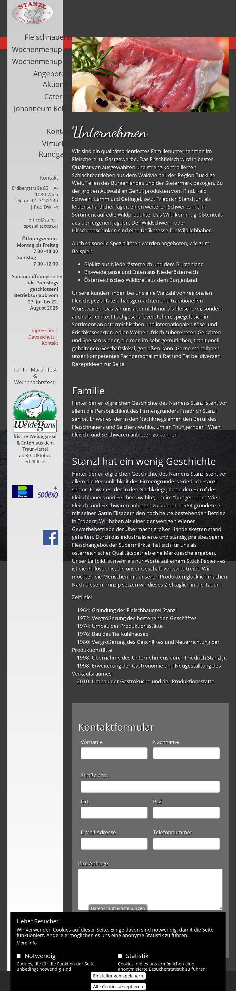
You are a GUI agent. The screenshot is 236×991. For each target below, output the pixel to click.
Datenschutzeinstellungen (118, 916)
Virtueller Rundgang (55, 149)
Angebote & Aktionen (52, 79)
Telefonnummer (172, 832)
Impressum (42, 330)
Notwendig (40, 963)
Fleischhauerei (48, 37)
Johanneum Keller (43, 108)
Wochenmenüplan (42, 49)
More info (27, 950)
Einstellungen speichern (118, 983)
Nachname (166, 741)
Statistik (137, 963)
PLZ (157, 801)
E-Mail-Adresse (98, 832)
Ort (85, 801)
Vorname (92, 741)
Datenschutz (41, 337)
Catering (58, 96)
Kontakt (59, 131)
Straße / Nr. (95, 775)
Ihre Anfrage (93, 863)
